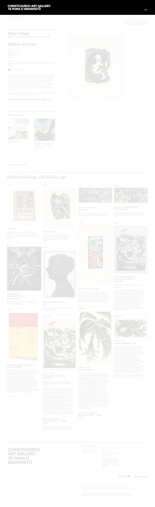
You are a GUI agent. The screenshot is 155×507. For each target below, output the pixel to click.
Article (10, 310)
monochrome (32, 63)
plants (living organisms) (47, 63)
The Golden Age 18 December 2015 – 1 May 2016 (29, 99)
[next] (57, 136)
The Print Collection (88, 288)
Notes (9, 185)
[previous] (6, 136)
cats (17, 63)
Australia (18, 37)
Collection (16, 17)
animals (13, 63)
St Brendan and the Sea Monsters (55, 375)
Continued (10, 396)
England (11, 37)
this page (117, 495)
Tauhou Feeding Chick (126, 342)
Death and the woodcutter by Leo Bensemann (16, 296)
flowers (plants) (23, 63)
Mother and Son (25, 17)
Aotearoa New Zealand (31, 37)
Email (104, 467)
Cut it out (12, 228)
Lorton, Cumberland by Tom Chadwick (125, 208)
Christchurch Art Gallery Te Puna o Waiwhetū (29, 7)
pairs (38, 63)
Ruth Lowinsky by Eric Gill (54, 303)
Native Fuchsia (91, 369)
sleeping (10, 65)
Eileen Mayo (19, 33)
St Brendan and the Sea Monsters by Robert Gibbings (125, 279)
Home (9, 17)
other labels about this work (19, 164)
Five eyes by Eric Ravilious (86, 208)
